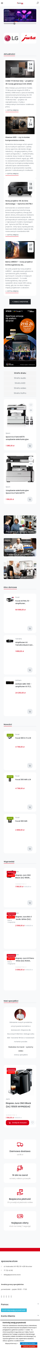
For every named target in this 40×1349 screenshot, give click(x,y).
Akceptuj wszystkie (28, 1343)
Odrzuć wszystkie (29, 1346)
